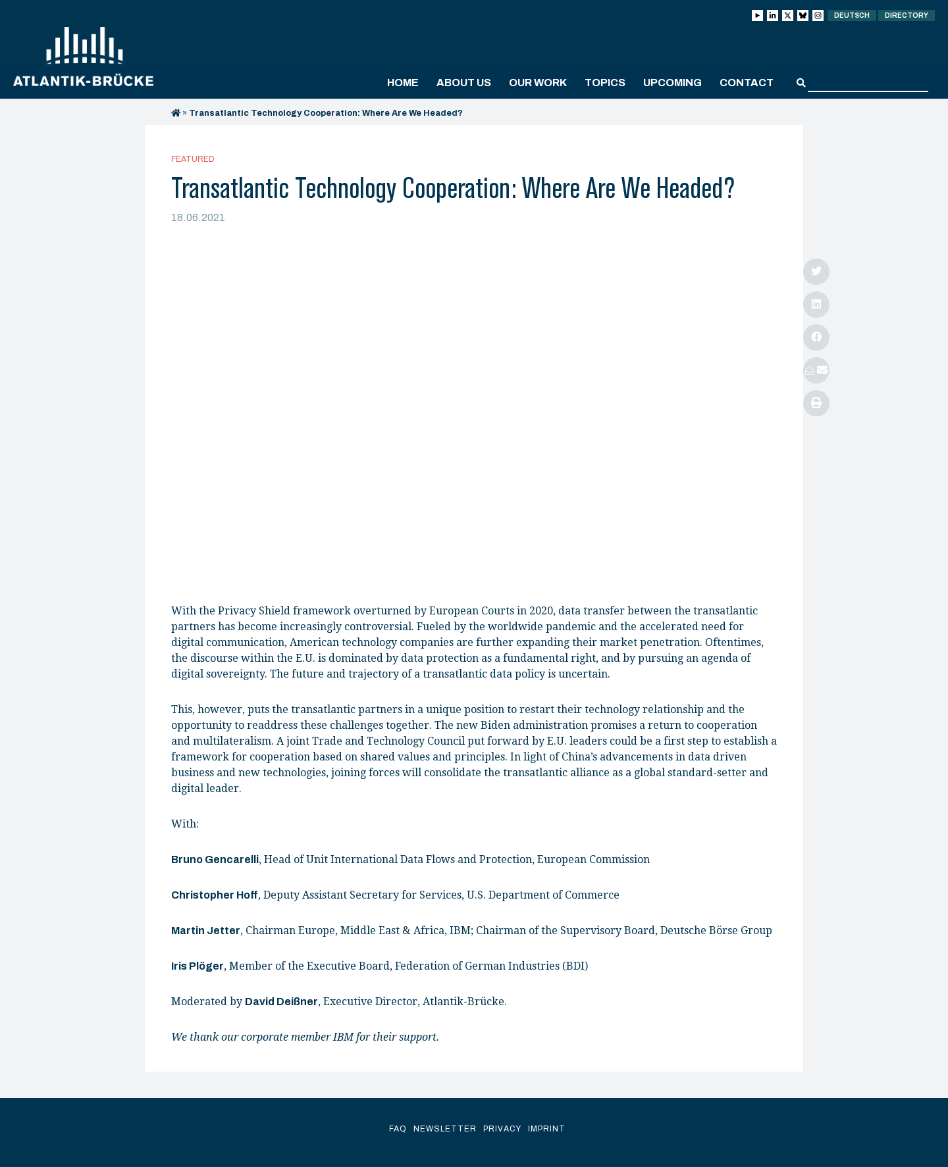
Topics (605, 82)
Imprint (547, 1128)
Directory (906, 15)
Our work (538, 82)
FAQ (398, 1128)
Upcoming (672, 82)
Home (403, 82)
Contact (747, 82)
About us (463, 82)
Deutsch (852, 15)
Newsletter (445, 1128)
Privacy (502, 1128)
